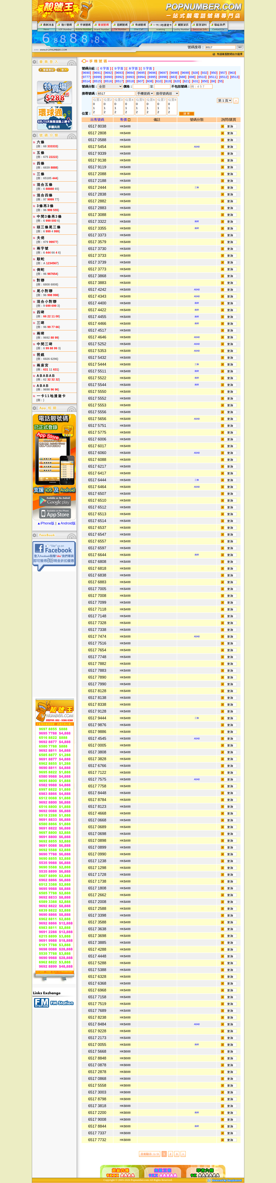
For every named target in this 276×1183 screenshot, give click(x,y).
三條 (197, 187)
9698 (174, 72)
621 (186, 81)
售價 (125, 119)
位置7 (161, 100)
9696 (152, 72)
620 (177, 81)
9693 (119, 72)
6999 (97, 77)
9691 (97, 72)
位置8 (172, 100)
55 (220, 81)
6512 (223, 77)
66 (213, 81)
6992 (119, 77)
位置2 (107, 100)
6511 (212, 77)
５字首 (147, 68)
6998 (163, 77)
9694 (130, 72)
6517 (119, 81)
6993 (130, 77)
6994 (141, 77)
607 (140, 81)
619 (168, 81)
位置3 (118, 100)
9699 (185, 72)
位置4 (129, 100)
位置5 (140, 100)
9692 (108, 72)
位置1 (97, 100)
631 (195, 81)
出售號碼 (97, 119)
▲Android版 (66, 523)
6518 (130, 81)
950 (213, 72)
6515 (97, 81)
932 (204, 72)
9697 (163, 72)
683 (173, 77)
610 (158, 81)
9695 (141, 72)
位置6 (150, 100)
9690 (86, 72)
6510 (201, 77)
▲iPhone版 (46, 523)
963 (232, 72)
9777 (86, 77)
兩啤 (197, 221)
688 (182, 77)
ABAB (197, 147)
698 (191, 77)
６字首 (104, 68)
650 (205, 81)
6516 (108, 81)
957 (223, 72)
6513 (234, 77)
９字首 (118, 68)
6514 (86, 81)
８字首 (133, 68)
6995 (152, 77)
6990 (108, 77)
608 (149, 81)
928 (195, 72)
